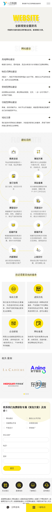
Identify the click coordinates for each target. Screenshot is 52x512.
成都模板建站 (19, 501)
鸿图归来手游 (42, 501)
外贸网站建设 (30, 501)
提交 (12, 468)
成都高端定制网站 (27, 499)
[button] (24, 394)
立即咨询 (13, 507)
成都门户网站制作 (41, 499)
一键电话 (38, 507)
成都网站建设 (6, 499)
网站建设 (15, 499)
